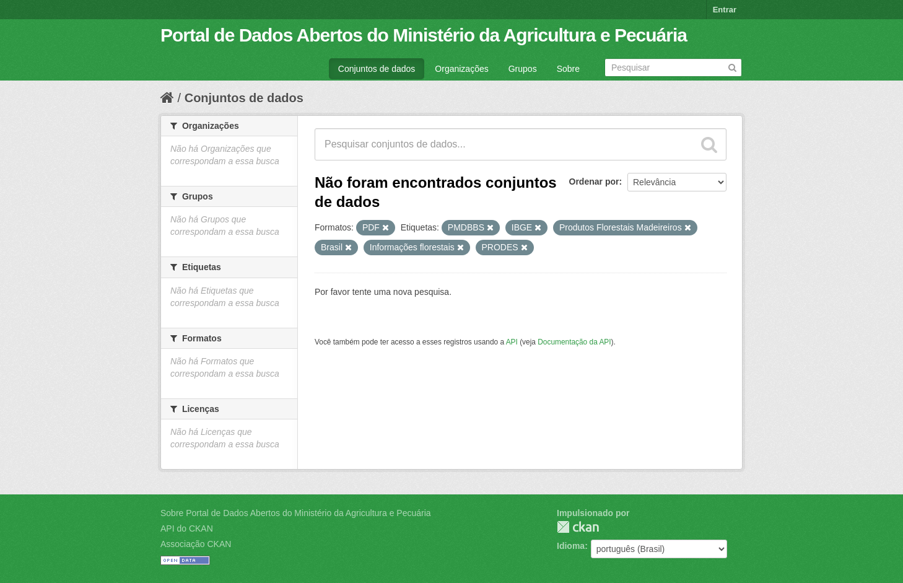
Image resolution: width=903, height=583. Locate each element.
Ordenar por (594, 181)
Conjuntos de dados (377, 69)
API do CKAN (186, 528)
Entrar (724, 9)
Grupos (522, 69)
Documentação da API (574, 342)
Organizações (461, 69)
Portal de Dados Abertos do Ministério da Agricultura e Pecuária (423, 35)
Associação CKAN (195, 544)
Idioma (571, 546)
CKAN (578, 526)
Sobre (568, 69)
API (512, 342)
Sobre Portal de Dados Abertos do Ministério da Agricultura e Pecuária (295, 513)
